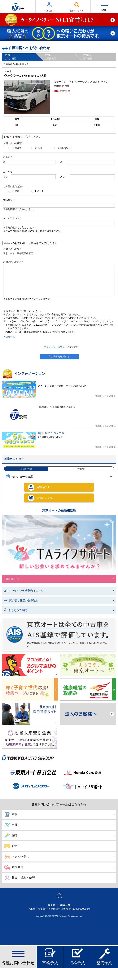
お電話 (15, 191)
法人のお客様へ (88, 714)
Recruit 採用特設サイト (30, 714)
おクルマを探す (76, 7)
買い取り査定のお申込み (21, 600)
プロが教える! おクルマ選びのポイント (30, 665)
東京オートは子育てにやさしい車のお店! (30, 689)
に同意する (61, 347)
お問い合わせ (65, 148)
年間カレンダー (41, 498)
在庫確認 (16, 148)
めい (62, 177)
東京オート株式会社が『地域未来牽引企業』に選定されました (29, 737)
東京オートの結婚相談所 (59, 510)
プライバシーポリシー (55, 347)
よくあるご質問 (15, 610)
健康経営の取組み (88, 689)
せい (5, 177)
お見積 (38, 148)
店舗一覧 (10, 336)
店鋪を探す (39, 487)
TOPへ (59, 895)
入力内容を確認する (59, 356)
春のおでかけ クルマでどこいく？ (88, 665)
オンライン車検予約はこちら (23, 590)
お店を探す (49, 7)
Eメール (39, 191)
